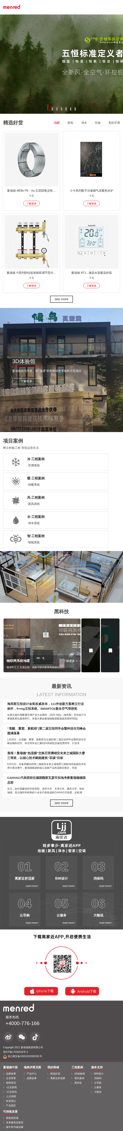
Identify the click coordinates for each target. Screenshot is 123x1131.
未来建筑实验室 (14, 1122)
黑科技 (78, 1082)
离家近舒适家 (57, 1078)
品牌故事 (11, 1073)
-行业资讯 (11, 1091)
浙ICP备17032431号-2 (15, 1052)
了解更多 (26, 381)
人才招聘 (11, 1096)
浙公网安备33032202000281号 (22, 1056)
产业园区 (11, 1105)
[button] (47, 107)
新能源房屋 (12, 1118)
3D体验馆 (79, 1073)
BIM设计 (98, 1073)
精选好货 (55, 1073)
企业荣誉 (11, 1078)
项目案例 (79, 1078)
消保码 (97, 1078)
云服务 (97, 1087)
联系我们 (11, 1101)
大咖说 (97, 1091)
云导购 (97, 1082)
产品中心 (32, 1073)
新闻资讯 (11, 1082)
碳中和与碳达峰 (14, 1127)
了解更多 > (70, 661)
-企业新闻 (11, 1087)
